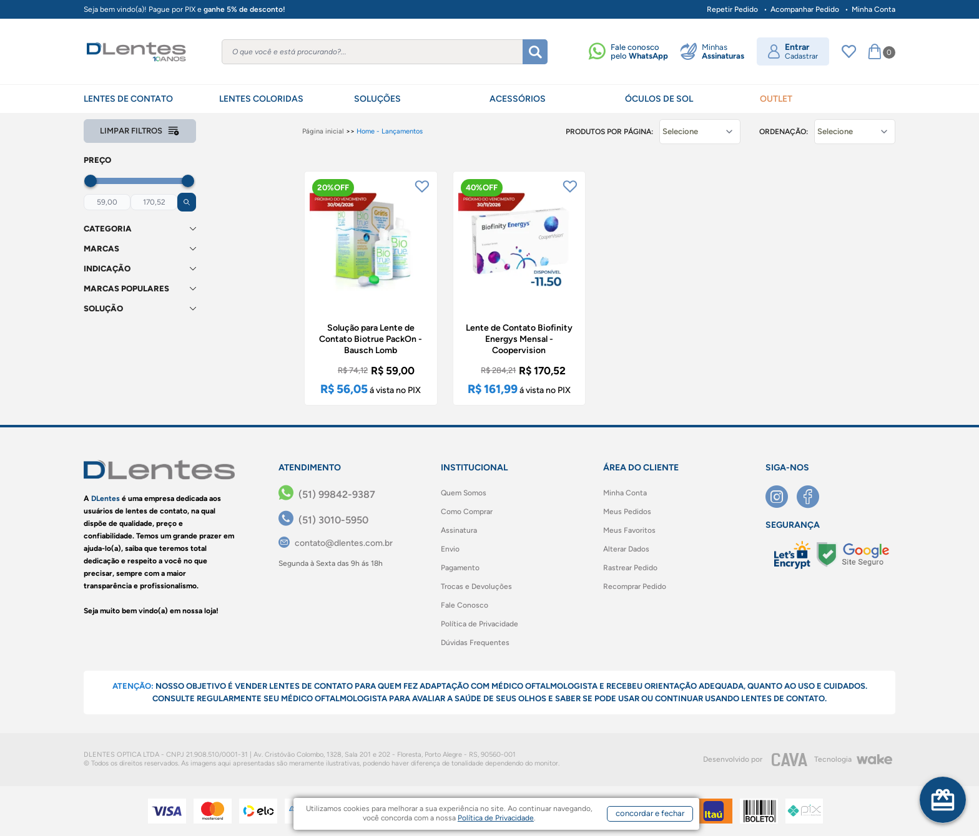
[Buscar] (535, 51)
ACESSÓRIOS (518, 99)
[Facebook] (812, 497)
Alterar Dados (626, 549)
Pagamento (460, 567)
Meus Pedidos (627, 511)
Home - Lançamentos (390, 131)
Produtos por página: (609, 131)
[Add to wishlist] (422, 186)
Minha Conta (873, 9)
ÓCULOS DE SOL (659, 99)
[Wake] (874, 759)
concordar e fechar (650, 813)
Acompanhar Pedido (804, 9)
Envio (450, 549)
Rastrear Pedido (630, 567)
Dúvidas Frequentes (475, 642)
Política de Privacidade (479, 624)
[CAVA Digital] (790, 759)
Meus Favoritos (629, 530)
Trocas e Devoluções (476, 586)
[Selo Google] (853, 554)
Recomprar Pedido (634, 586)
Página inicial (323, 131)
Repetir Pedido (732, 9)
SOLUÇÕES (377, 99)
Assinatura (459, 530)
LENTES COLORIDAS (261, 99)
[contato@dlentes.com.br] (335, 543)
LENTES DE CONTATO (128, 99)
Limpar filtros (140, 131)
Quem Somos (463, 492)
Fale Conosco (464, 605)
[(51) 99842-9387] (326, 495)
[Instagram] (781, 497)
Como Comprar (467, 511)
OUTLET (776, 99)
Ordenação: (783, 131)
